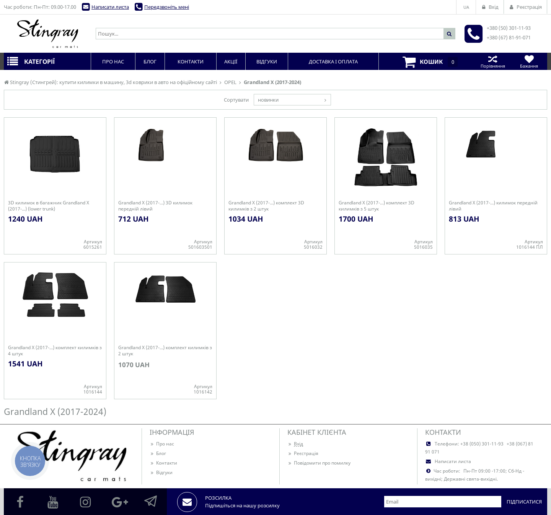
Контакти (163, 463)
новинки (268, 99)
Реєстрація (302, 453)
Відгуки (161, 472)
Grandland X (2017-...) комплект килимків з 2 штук (165, 351)
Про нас (162, 444)
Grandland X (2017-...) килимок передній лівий (493, 206)
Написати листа (110, 6)
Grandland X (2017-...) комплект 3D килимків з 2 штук (266, 206)
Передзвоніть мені (166, 6)
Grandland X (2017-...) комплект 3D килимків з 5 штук (376, 206)
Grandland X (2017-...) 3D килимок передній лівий (155, 206)
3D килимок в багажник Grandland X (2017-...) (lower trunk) (48, 206)
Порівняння (492, 61)
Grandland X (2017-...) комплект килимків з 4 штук (55, 351)
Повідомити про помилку (318, 463)
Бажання (529, 61)
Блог (158, 453)
